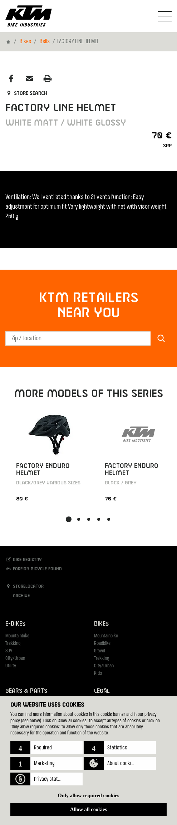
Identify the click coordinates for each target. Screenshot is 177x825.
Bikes (25, 42)
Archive (17, 595)
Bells (45, 42)
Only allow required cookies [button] (88, 795)
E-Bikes (15, 624)
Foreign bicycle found (33, 569)
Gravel (99, 651)
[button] (46, 747)
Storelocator (24, 586)
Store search (26, 93)
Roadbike (102, 643)
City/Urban (15, 658)
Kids (98, 673)
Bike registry (23, 559)
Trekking (12, 643)
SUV (8, 651)
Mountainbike (17, 636)
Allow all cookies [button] (88, 809)
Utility (10, 666)
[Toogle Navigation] (165, 16)
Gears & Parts (26, 691)
